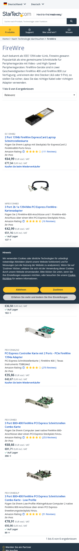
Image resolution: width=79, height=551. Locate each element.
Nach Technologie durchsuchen (28, 38)
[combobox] (39, 95)
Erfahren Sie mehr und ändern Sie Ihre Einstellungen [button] (39, 297)
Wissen (69, 31)
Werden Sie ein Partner (18, 547)
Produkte (10, 31)
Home (5, 38)
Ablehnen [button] (21, 289)
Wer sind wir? (49, 31)
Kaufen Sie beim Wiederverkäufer (22, 166)
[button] (74, 95)
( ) (49, 151)
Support (29, 31)
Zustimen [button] (58, 289)
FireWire (51, 38)
